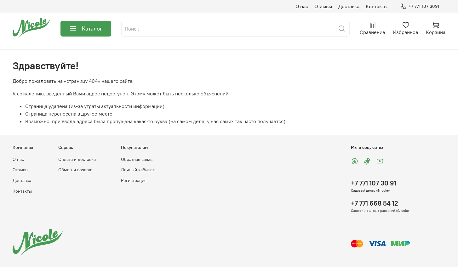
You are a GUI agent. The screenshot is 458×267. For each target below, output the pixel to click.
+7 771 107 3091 (419, 6)
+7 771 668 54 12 (374, 203)
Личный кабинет (138, 170)
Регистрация (133, 180)
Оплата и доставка (77, 159)
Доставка (348, 6)
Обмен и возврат (75, 170)
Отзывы (323, 6)
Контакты (376, 6)
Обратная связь (136, 159)
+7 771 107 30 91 (373, 183)
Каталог (85, 28)
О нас (301, 6)
